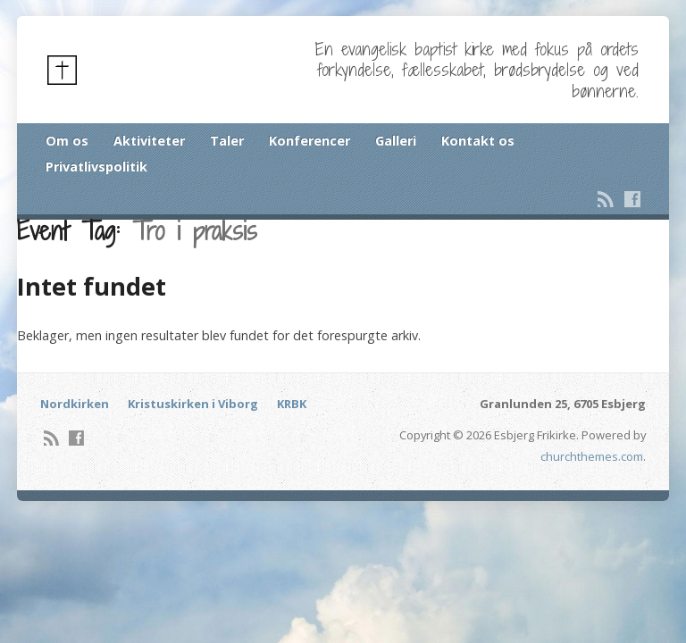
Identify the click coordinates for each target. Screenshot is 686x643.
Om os (67, 140)
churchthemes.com (591, 456)
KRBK (291, 404)
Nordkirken (74, 404)
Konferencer (309, 140)
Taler (227, 140)
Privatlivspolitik (96, 166)
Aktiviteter (149, 140)
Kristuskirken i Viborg (193, 404)
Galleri (395, 140)
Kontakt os (477, 140)
